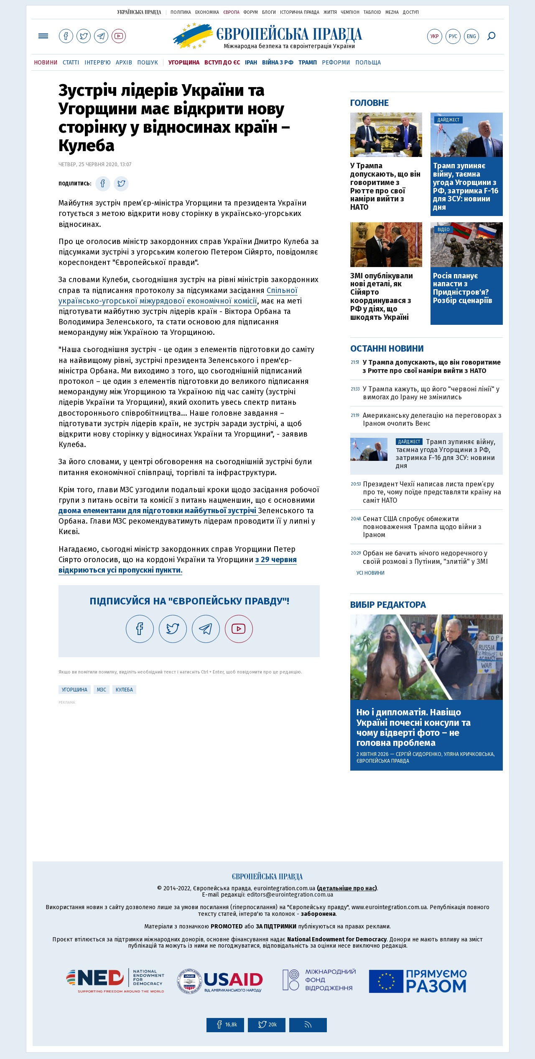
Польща (368, 62)
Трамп (307, 62)
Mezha (392, 12)
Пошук (147, 62)
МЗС (101, 690)
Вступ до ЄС (222, 62)
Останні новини (387, 348)
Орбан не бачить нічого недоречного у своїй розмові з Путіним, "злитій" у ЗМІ (425, 557)
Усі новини (371, 573)
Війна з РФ (277, 62)
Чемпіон (350, 12)
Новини (46, 62)
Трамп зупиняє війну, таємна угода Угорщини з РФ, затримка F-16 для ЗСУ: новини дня (466, 187)
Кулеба (124, 690)
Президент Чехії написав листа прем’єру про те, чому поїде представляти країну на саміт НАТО (432, 492)
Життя (330, 12)
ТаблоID (372, 12)
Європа (231, 12)
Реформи (336, 62)
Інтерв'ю (97, 62)
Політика (181, 12)
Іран (251, 62)
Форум (251, 12)
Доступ (411, 12)
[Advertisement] (189, 763)
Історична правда (299, 12)
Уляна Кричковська (469, 754)
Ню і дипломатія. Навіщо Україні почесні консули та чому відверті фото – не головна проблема (414, 727)
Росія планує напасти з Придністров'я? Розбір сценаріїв (462, 288)
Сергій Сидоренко (418, 754)
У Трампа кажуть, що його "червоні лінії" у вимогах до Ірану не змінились (431, 393)
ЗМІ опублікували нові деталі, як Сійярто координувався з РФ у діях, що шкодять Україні (381, 297)
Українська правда (139, 12)
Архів (124, 62)
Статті (71, 62)
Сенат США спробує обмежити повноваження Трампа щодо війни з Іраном (422, 527)
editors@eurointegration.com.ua (290, 894)
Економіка (207, 12)
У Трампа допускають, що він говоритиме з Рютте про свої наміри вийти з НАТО (385, 187)
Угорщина (183, 62)
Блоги (269, 12)
